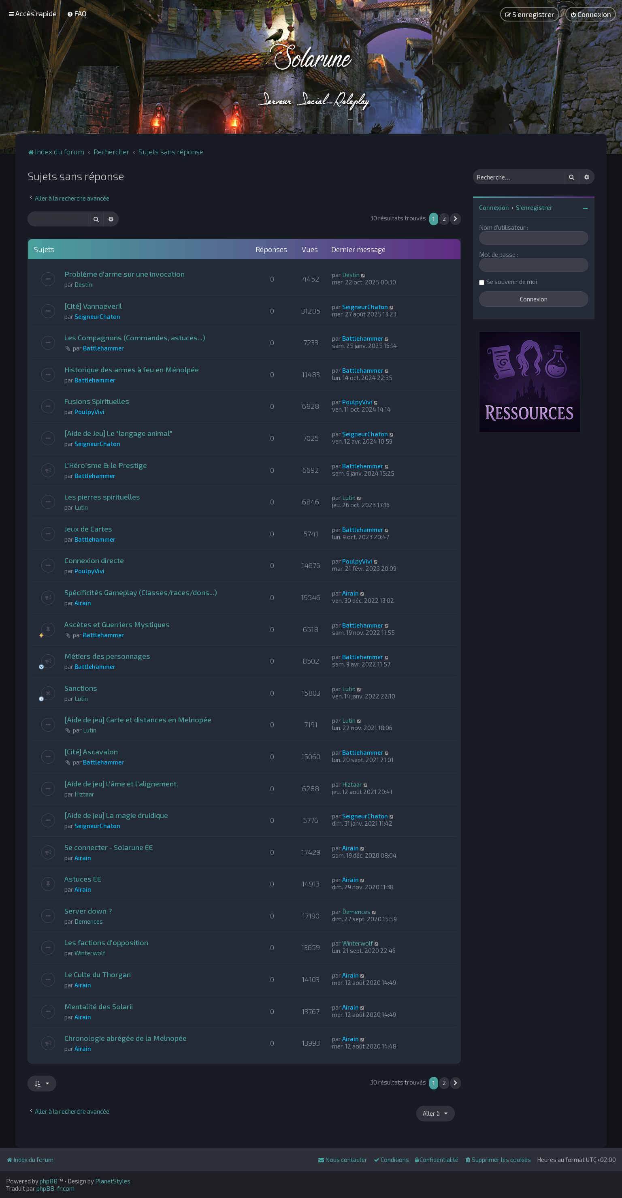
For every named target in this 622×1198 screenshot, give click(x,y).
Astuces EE (82, 878)
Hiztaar (84, 794)
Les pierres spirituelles (102, 496)
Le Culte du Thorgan (97, 974)
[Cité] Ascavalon (91, 751)
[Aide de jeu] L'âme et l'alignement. (121, 783)
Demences (89, 921)
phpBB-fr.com (55, 1188)
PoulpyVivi (89, 411)
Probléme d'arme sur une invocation (124, 273)
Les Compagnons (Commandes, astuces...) (134, 337)
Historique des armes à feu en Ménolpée (131, 369)
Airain (83, 602)
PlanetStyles (112, 1181)
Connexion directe (94, 560)
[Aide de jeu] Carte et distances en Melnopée (137, 719)
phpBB (49, 1181)
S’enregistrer (534, 207)
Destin (83, 284)
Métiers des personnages (107, 655)
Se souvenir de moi (511, 281)
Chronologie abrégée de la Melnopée (125, 1038)
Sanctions (80, 687)
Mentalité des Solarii (98, 1006)
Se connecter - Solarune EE (108, 847)
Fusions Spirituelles (96, 401)
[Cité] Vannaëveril (93, 305)
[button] (455, 219)
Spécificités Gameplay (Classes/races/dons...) (140, 592)
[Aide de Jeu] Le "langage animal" (118, 433)
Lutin (81, 507)
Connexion (494, 207)
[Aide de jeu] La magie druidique (116, 815)
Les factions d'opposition (106, 942)
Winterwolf (90, 953)
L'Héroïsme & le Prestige (105, 465)
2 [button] (444, 219)
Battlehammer (103, 348)
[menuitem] (77, 13)
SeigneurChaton (97, 316)
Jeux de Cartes (88, 528)
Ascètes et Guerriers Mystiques (117, 624)
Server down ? (88, 910)
